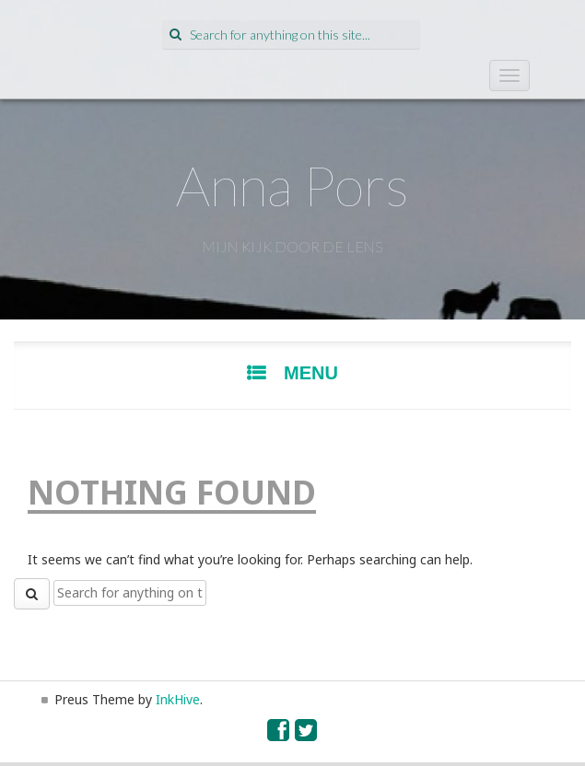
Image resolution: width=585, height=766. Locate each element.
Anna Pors (292, 185)
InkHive (178, 699)
